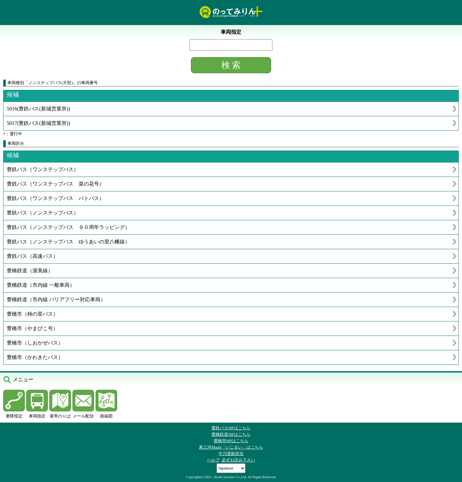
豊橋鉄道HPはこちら (230, 434)
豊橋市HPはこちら (231, 440)
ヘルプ (213, 460)
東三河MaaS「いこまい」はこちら (231, 447)
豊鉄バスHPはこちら (230, 427)
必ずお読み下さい (238, 460)
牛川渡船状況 (231, 453)
